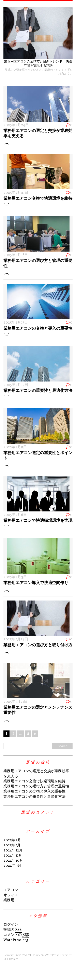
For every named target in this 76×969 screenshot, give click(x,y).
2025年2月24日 (16, 125)
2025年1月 (11, 845)
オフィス (10, 895)
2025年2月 (12, 840)
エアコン (10, 890)
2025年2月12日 (15, 385)
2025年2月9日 (15, 447)
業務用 (8, 900)
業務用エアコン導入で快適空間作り (35, 582)
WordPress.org (15, 940)
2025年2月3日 (15, 577)
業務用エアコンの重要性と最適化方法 (37, 390)
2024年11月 (12, 855)
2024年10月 (13, 860)
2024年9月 (12, 865)
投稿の (12, 930)
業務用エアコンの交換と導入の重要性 (37, 328)
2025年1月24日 (15, 639)
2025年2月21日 (15, 192)
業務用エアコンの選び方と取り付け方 (37, 644)
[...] (6, 142)
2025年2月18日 (15, 255)
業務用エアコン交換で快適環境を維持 (37, 198)
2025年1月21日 (15, 701)
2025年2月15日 (15, 322)
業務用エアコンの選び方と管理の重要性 (36, 786)
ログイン (10, 924)
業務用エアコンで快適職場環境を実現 (37, 520)
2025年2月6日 (15, 515)
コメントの (16, 935)
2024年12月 (13, 850)
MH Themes (10, 958)
